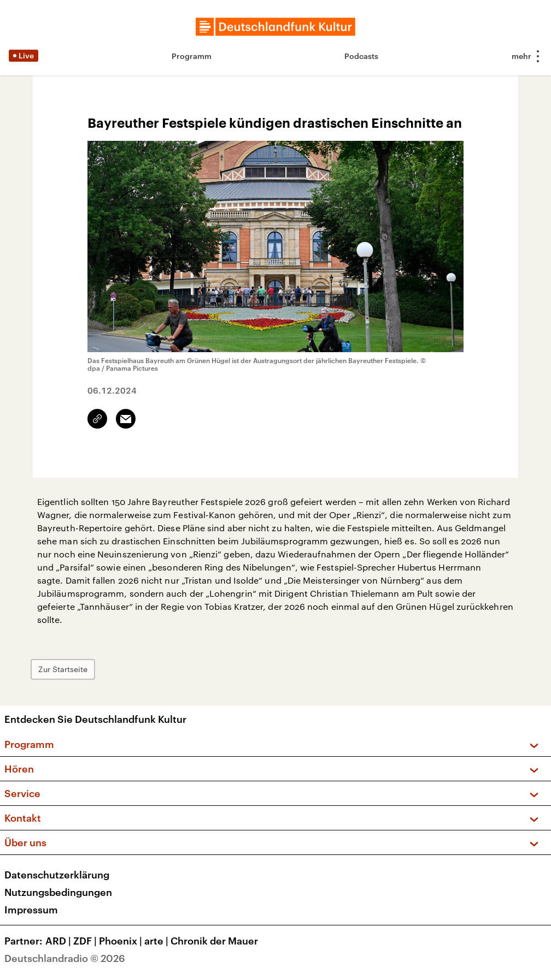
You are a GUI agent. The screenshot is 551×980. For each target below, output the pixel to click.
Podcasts (361, 56)
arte (157, 941)
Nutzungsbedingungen (58, 892)
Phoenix (121, 941)
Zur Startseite (62, 669)
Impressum (31, 910)
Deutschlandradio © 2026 (64, 958)
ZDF (86, 941)
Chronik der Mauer (214, 941)
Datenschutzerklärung (56, 875)
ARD (59, 941)
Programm (192, 56)
